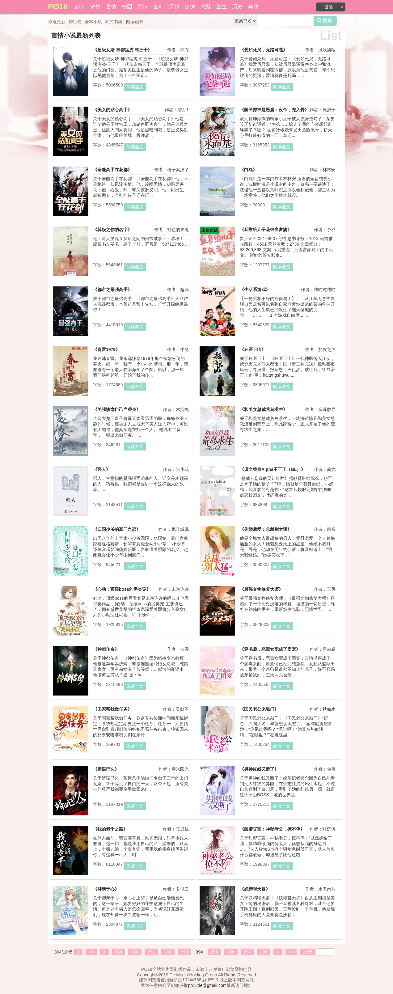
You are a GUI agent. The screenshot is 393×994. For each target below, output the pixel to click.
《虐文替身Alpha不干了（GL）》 (272, 469)
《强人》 (101, 469)
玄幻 (158, 7)
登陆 (329, 7)
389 (118, 952)
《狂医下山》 (253, 349)
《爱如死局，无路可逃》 (263, 49)
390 (134, 952)
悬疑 (206, 7)
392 (167, 952)
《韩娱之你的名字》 (112, 229)
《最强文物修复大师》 (261, 589)
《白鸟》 (248, 169)
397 (247, 952)
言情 (111, 7)
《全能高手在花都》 (112, 169)
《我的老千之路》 (110, 829)
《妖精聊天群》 (255, 888)
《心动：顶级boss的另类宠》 (122, 589)
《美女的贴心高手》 (112, 109)
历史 (237, 7)
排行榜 (75, 21)
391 (151, 952)
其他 (253, 7)
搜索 (325, 21)
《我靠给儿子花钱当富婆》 (266, 229)
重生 (221, 7)
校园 (127, 7)
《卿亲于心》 (106, 888)
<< (91, 952)
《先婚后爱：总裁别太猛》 (266, 529)
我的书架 (113, 21)
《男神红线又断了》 (259, 769)
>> (291, 952)
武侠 (142, 7)
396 (230, 952)
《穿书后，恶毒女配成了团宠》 (270, 649)
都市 (79, 7)
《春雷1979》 (106, 349)
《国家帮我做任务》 (112, 709)
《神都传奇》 (106, 649)
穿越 (174, 7)
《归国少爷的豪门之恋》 (117, 529)
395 (214, 952)
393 (184, 952)
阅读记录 (134, 21)
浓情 (95, 7)
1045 (307, 952)
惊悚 (190, 7)
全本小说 (93, 21)
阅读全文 (135, 86)
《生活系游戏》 (255, 289)
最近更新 (57, 21)
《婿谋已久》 (106, 769)
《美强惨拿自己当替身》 (117, 409)
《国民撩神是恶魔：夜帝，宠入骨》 (274, 109)
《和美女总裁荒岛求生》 (263, 409)
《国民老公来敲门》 (259, 709)
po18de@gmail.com (207, 985)
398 (263, 952)
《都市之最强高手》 (112, 289)
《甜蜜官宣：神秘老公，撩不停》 (272, 829)
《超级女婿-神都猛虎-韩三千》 (122, 49)
